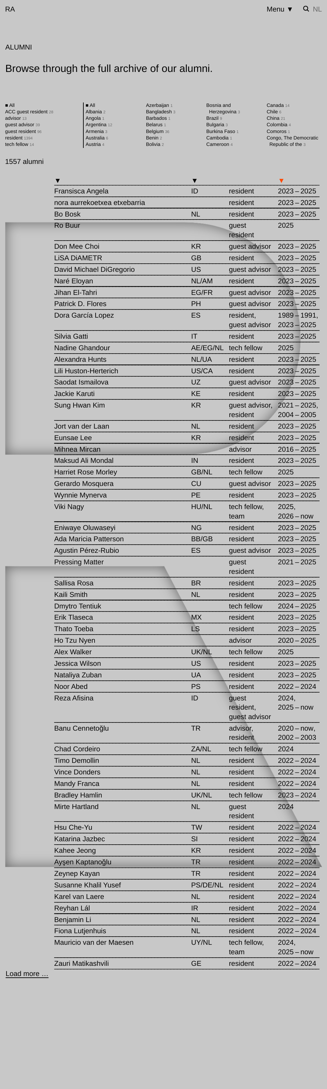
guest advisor (22, 125)
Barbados (158, 118)
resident (19, 138)
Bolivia (155, 144)
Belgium (157, 131)
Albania (95, 112)
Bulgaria (217, 125)
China (276, 118)
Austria (95, 144)
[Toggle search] (306, 9)
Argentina (99, 125)
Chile (274, 112)
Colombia (279, 125)
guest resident (23, 131)
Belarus (156, 125)
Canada (278, 105)
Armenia (97, 131)
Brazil (214, 118)
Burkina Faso (222, 131)
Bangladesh (160, 112)
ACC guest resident (29, 112)
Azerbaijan (159, 105)
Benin (154, 138)
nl (317, 9)
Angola (95, 118)
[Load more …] (27, 973)
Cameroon (219, 144)
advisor (16, 118)
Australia (97, 138)
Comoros (278, 131)
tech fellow (19, 144)
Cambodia (219, 138)
